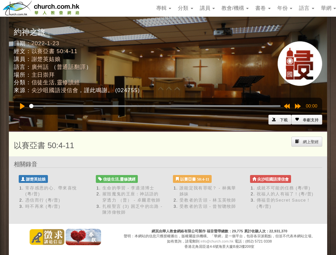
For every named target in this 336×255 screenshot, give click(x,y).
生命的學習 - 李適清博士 (128, 188)
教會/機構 (235, 8)
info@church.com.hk (216, 241)
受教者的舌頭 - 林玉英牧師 (207, 200)
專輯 (163, 8)
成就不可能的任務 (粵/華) (283, 188)
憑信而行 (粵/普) (42, 200)
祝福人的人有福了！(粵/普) (285, 193)
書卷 (262, 8)
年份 (284, 8)
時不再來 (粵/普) (42, 206)
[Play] (22, 106)
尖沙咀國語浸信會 (55, 90)
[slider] (155, 106)
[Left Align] (306, 120)
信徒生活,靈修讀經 (56, 82)
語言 (306, 8)
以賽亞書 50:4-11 (55, 51)
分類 (185, 8)
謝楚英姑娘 (46, 59)
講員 (207, 8)
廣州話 (40, 67)
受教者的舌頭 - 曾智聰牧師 (207, 206)
